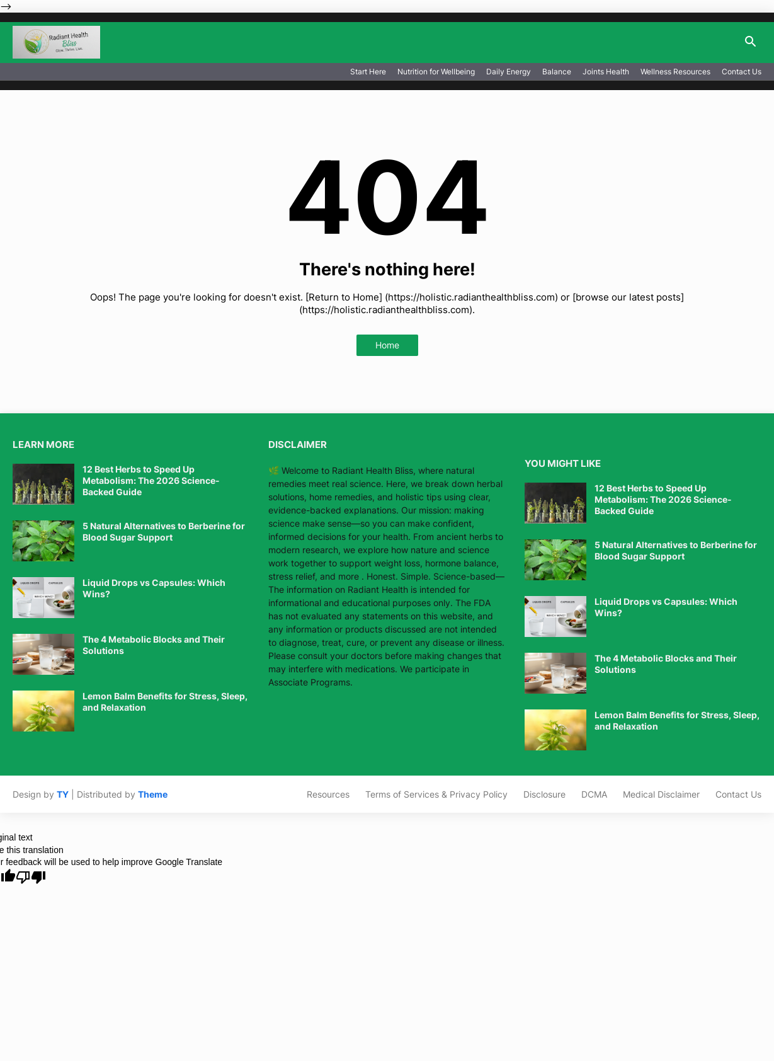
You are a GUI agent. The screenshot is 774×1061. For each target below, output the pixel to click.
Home (387, 345)
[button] (750, 42)
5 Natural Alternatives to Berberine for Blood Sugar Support (164, 531)
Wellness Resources (675, 71)
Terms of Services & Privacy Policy (436, 794)
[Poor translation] (31, 877)
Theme (153, 794)
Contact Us (741, 71)
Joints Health (606, 71)
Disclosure (544, 794)
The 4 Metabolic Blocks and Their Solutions (154, 645)
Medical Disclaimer (661, 794)
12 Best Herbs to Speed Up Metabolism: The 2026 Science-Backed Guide (151, 480)
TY (63, 794)
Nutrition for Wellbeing (436, 71)
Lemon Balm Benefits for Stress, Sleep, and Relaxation (165, 702)
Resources (328, 794)
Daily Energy (508, 71)
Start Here (368, 71)
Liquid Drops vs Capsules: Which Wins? (154, 588)
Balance (556, 71)
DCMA (594, 794)
